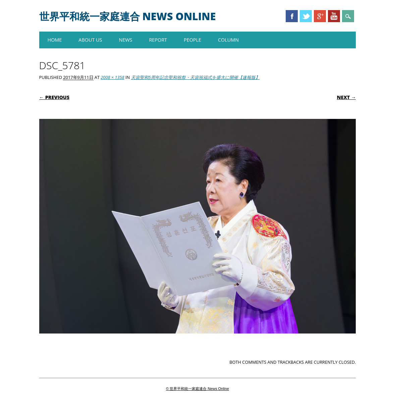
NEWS (125, 40)
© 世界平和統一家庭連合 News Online (197, 389)
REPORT (158, 40)
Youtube (334, 16)
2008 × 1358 (112, 77)
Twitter (306, 16)
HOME (55, 40)
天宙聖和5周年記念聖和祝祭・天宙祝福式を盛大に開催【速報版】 (195, 77)
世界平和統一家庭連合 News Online (127, 16)
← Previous (54, 97)
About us (90, 40)
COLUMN (228, 40)
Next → (346, 97)
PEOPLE (192, 40)
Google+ (320, 16)
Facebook (292, 16)
